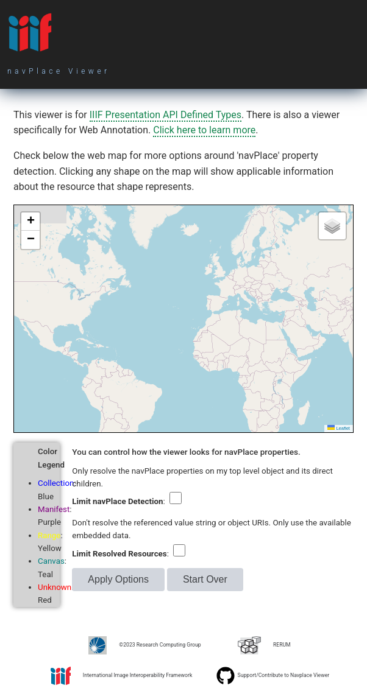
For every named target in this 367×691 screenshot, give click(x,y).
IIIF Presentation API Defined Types (165, 115)
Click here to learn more (204, 130)
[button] (30, 221)
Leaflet (338, 428)
